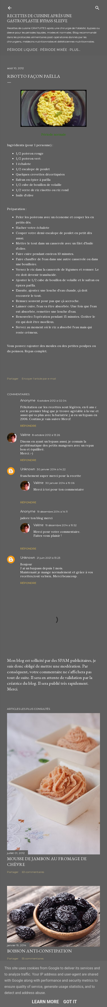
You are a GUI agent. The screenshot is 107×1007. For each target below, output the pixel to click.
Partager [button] (12, 378)
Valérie (25, 435)
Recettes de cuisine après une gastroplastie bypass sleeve (39, 18)
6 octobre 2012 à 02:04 (51, 400)
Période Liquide (22, 50)
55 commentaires (33, 958)
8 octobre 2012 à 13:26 (46, 435)
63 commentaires (33, 872)
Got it (70, 1001)
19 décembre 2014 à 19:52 (61, 525)
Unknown (27, 469)
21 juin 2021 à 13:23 (48, 557)
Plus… (75, 50)
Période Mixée (53, 50)
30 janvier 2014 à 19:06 (59, 483)
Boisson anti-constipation (39, 951)
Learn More (45, 1001)
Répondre (28, 425)
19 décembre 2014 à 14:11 (52, 511)
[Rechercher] (97, 7)
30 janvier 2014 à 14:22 (51, 469)
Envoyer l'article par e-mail (39, 378)
